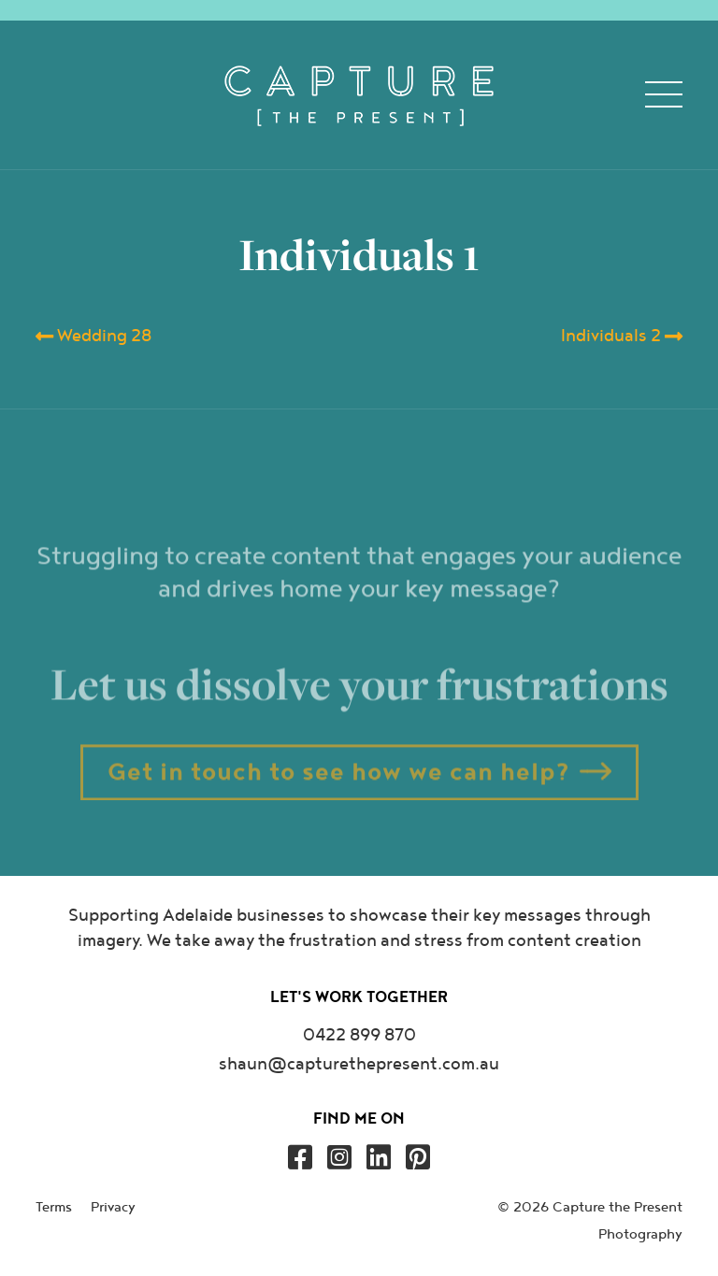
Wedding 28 (93, 336)
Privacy (113, 1207)
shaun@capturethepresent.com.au (359, 1064)
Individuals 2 (621, 336)
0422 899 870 (359, 1035)
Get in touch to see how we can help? (339, 791)
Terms (54, 1207)
